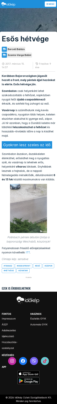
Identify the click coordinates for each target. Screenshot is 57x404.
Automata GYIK (39, 324)
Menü (50, 4)
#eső (37, 266)
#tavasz (8, 266)
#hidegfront (23, 266)
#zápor (48, 266)
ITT (28, 252)
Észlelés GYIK (38, 318)
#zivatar (23, 270)
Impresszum (9, 318)
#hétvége (9, 270)
